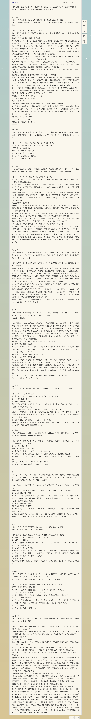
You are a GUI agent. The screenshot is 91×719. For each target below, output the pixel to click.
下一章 (77, 717)
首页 (84, 21)
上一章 (72, 717)
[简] (84, 41)
